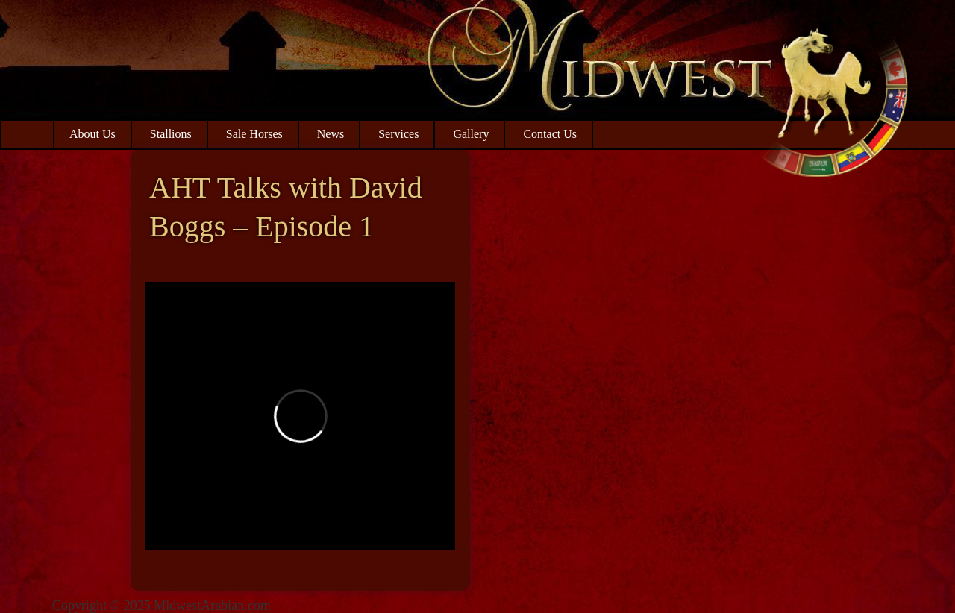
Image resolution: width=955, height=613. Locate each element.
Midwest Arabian (833, 97)
